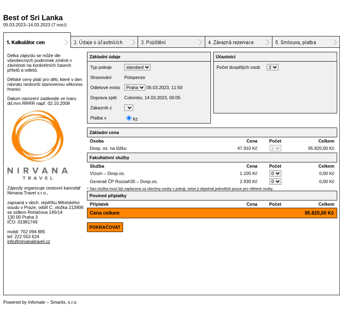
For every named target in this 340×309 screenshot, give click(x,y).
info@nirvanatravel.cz (28, 241)
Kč (132, 119)
